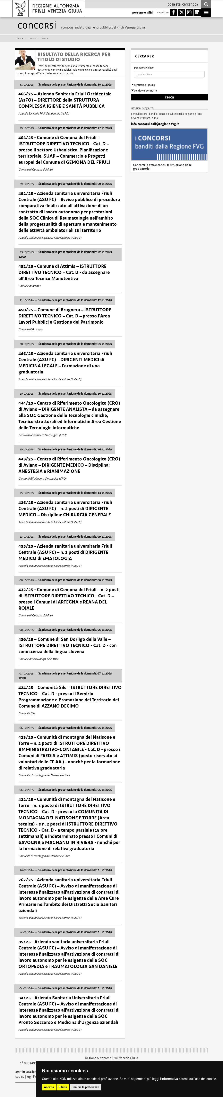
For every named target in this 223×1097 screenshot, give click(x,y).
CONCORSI (32, 38)
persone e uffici (142, 12)
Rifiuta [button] (63, 1087)
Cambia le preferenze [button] (85, 1087)
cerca (169, 97)
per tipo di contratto (144, 90)
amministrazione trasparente (35, 1072)
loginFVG (32, 1076)
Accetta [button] (49, 1087)
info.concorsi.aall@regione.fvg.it (155, 124)
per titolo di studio (143, 85)
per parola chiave (144, 67)
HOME (20, 38)
